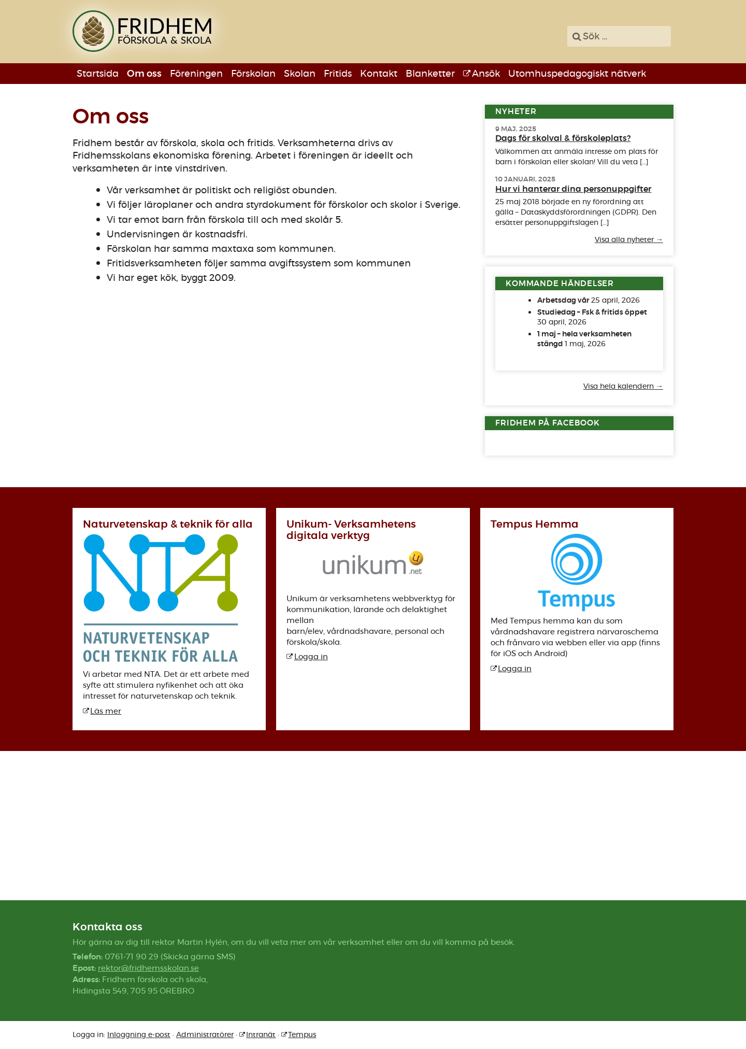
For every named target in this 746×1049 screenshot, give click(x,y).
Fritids (338, 73)
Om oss (144, 73)
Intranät (261, 1034)
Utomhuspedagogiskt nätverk (577, 73)
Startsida (98, 73)
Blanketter (430, 73)
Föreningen (196, 73)
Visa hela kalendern (618, 386)
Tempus (302, 1034)
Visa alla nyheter (624, 240)
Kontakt (378, 73)
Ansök (486, 73)
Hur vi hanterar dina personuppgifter (573, 188)
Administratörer (205, 1034)
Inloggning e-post (138, 1034)
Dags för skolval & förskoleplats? (562, 138)
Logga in (311, 656)
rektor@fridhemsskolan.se (148, 968)
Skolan (299, 73)
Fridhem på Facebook (547, 423)
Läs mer (105, 711)
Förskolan (253, 73)
